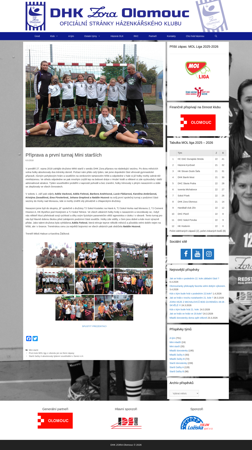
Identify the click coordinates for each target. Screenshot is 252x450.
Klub (56, 36)
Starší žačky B (177, 371)
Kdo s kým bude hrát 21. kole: (184, 309)
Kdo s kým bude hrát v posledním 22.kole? (191, 293)
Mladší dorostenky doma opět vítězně (188, 318)
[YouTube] (197, 254)
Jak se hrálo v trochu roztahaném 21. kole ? (191, 297)
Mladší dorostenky (179, 350)
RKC (136, 36)
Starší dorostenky (178, 363)
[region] (198, 124)
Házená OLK (117, 36)
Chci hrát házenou (195, 36)
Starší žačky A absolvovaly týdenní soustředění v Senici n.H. (56, 356)
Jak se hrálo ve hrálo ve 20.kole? (186, 313)
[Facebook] (186, 254)
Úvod (37, 36)
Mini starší (33, 350)
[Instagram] (209, 254)
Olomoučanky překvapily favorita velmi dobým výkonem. (198, 286)
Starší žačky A (177, 367)
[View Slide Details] (198, 122)
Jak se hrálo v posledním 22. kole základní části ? (194, 278)
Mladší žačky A (177, 354)
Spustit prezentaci (94, 326)
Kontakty (171, 36)
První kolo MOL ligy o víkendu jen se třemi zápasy (51, 353)
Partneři (153, 36)
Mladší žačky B (177, 359)
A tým (71, 36)
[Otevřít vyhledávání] (216, 36)
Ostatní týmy (94, 36)
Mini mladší (175, 342)
